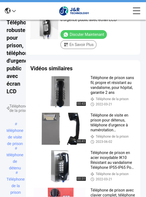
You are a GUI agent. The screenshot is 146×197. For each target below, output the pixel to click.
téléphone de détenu (15, 155)
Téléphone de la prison (16, 179)
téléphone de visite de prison (15, 131)
